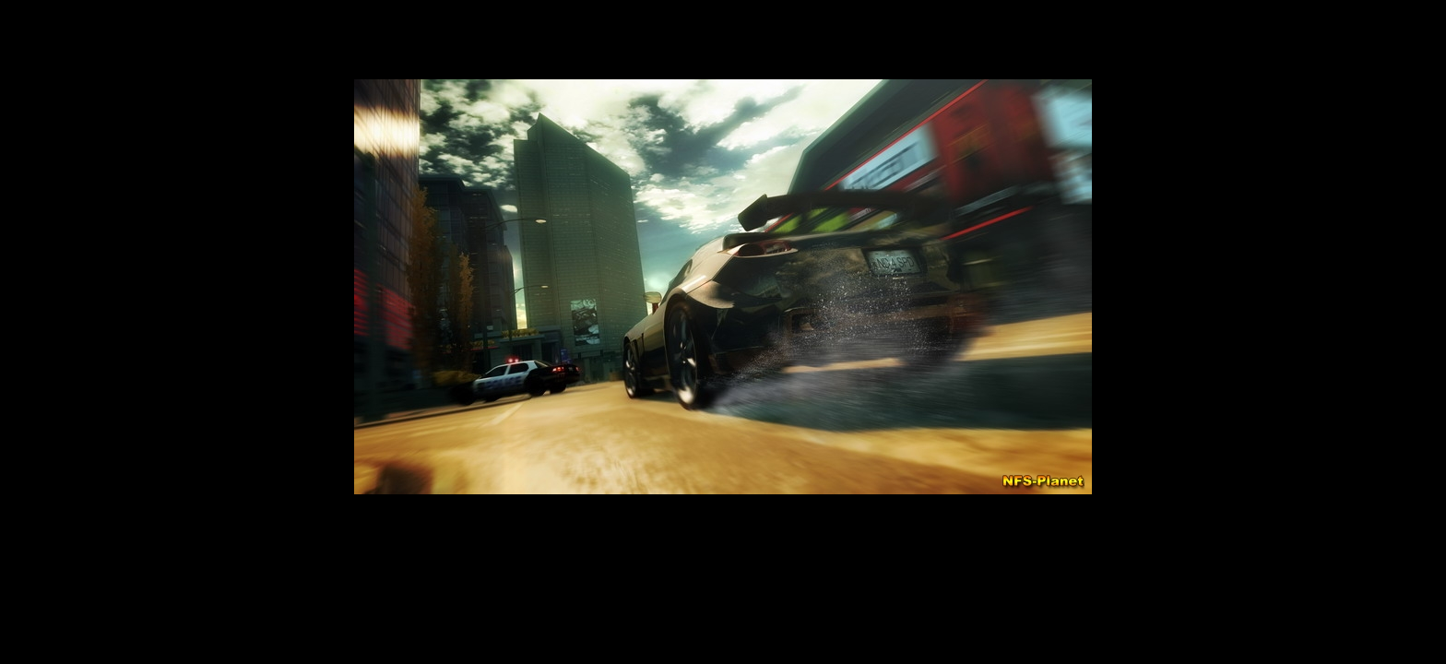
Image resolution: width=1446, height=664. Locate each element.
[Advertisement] (723, 552)
